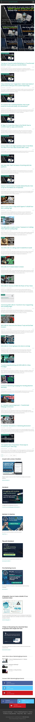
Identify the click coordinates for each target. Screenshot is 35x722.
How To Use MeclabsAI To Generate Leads (24, 36)
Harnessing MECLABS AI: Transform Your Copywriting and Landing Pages (17, 305)
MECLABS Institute (26, 717)
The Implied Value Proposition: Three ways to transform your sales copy (14, 445)
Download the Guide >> (6, 649)
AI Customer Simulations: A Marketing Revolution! (16, 426)
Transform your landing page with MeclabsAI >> (11, 507)
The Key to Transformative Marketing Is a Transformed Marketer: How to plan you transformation (17, 64)
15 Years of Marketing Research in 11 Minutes (17, 659)
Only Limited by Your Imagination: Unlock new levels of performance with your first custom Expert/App (17, 84)
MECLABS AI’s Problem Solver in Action (12, 267)
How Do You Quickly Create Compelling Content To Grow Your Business (9, 48)
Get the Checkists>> (6, 480)
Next (14, 455)
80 (11, 455)
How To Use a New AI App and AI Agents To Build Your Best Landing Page (17, 207)
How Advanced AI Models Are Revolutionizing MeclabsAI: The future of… (8, 35)
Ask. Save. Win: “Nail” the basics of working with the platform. (16, 166)
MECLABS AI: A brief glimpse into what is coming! (15, 346)
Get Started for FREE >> (6, 561)
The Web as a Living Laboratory (14, 669)
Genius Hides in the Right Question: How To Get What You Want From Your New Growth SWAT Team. (17, 146)
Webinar (3, 196)
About (25, 713)
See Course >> (5, 589)
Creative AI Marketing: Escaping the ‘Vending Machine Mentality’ (17, 386)
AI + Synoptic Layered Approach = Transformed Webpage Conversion (15, 406)
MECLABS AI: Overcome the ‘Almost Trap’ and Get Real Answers (17, 326)
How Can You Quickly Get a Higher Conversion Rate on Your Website (26, 49)
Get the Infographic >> (6, 619)
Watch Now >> (5, 534)
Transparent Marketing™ (13, 664)
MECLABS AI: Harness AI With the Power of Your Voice (17, 286)
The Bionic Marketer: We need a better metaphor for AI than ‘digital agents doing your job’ (17, 20)
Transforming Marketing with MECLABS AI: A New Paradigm (16, 366)
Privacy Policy (20, 713)
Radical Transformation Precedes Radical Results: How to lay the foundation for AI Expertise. (17, 186)
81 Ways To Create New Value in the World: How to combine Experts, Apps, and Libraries (16, 126)
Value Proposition (5, 53)
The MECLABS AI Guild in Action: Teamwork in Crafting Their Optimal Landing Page (17, 228)
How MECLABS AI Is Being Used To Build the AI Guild (16, 248)
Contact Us (29, 713)
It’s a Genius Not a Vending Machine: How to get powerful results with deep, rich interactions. (15, 105)
